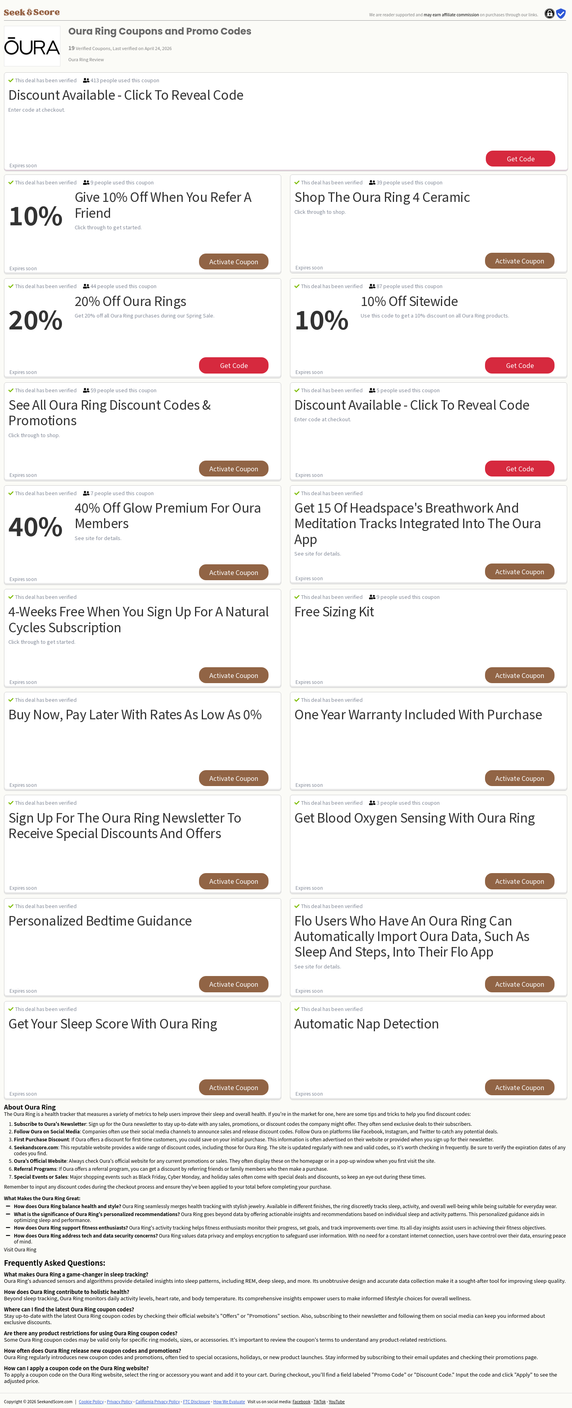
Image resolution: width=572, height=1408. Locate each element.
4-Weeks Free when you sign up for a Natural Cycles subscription (138, 618)
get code (521, 158)
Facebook (301, 1401)
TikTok (319, 1401)
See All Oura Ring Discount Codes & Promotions (109, 412)
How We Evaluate (229, 1401)
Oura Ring (25, 1249)
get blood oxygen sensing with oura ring (414, 817)
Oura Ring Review (86, 59)
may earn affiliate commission (451, 14)
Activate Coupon (233, 261)
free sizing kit (334, 611)
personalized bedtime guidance (100, 920)
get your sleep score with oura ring (112, 1023)
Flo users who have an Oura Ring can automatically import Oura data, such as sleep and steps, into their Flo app (411, 936)
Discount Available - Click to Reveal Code (411, 404)
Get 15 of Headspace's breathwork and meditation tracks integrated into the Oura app (417, 523)
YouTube (337, 1401)
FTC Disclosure (196, 1401)
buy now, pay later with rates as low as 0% (134, 714)
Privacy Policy (119, 1401)
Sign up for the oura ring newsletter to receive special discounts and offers (125, 825)
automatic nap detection (366, 1023)
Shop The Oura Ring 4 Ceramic (382, 196)
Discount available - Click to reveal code (125, 94)
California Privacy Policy (157, 1401)
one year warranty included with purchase (418, 714)
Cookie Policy (91, 1401)
